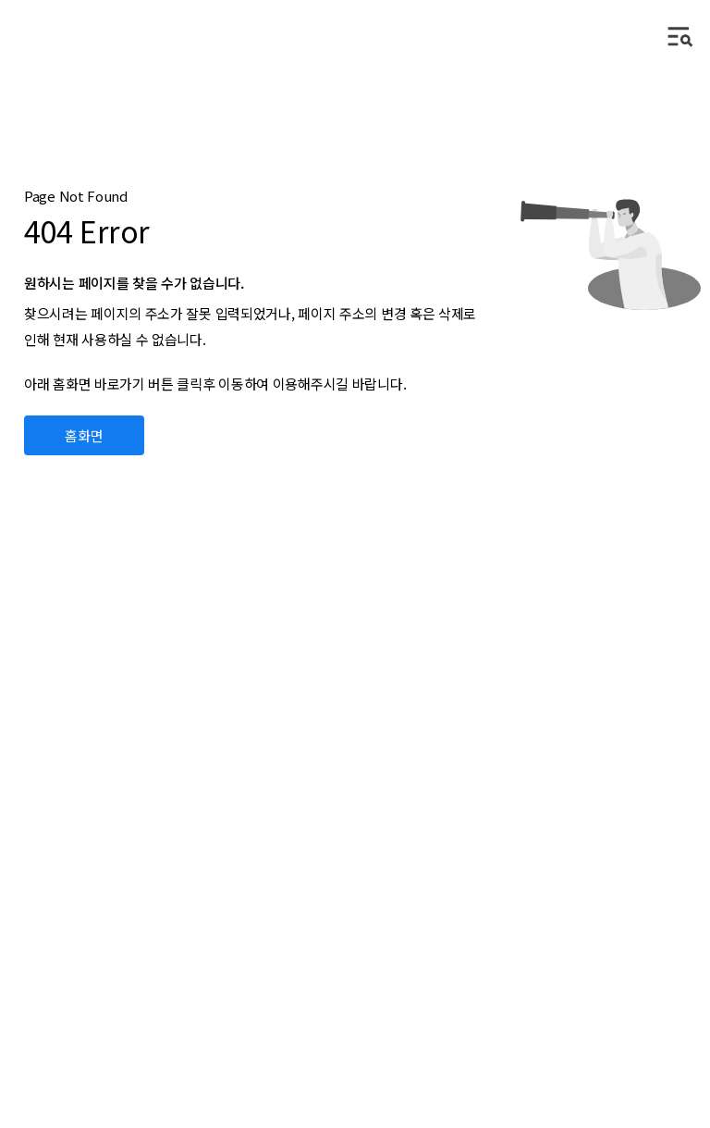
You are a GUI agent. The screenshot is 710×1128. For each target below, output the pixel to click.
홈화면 (84, 435)
